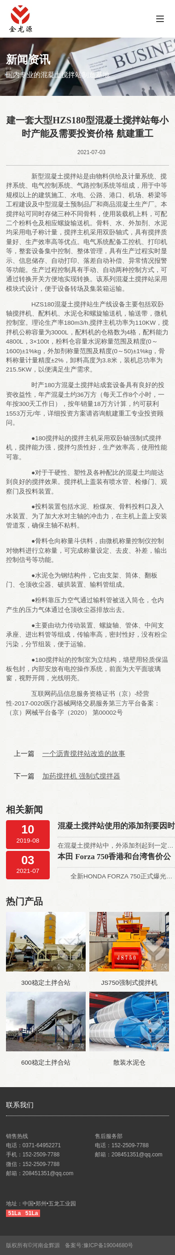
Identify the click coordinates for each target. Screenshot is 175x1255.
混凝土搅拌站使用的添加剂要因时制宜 (116, 827)
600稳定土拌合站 (45, 1062)
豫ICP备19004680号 (111, 1245)
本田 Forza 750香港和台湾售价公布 (114, 857)
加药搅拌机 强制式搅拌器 (81, 776)
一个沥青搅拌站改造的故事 (83, 753)
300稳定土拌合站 (45, 982)
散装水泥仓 (129, 1062)
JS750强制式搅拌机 (129, 982)
